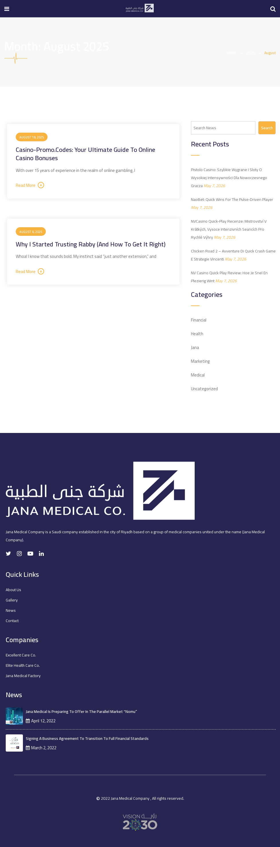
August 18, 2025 (31, 137)
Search (267, 128)
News (11, 610)
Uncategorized (204, 389)
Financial (198, 320)
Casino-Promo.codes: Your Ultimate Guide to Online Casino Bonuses (85, 154)
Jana (195, 347)
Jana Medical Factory (23, 675)
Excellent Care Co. (21, 655)
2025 (250, 52)
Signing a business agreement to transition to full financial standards (87, 738)
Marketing (200, 361)
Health (197, 334)
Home (231, 52)
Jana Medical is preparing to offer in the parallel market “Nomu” (81, 711)
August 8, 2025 (30, 232)
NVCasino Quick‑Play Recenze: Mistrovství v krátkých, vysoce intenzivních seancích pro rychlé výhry (229, 229)
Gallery (12, 600)
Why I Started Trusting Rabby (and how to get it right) (90, 244)
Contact (12, 620)
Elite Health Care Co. (23, 665)
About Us (13, 589)
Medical (198, 375)
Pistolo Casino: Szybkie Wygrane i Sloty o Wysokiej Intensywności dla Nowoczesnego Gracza (229, 177)
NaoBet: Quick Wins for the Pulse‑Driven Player (232, 199)
